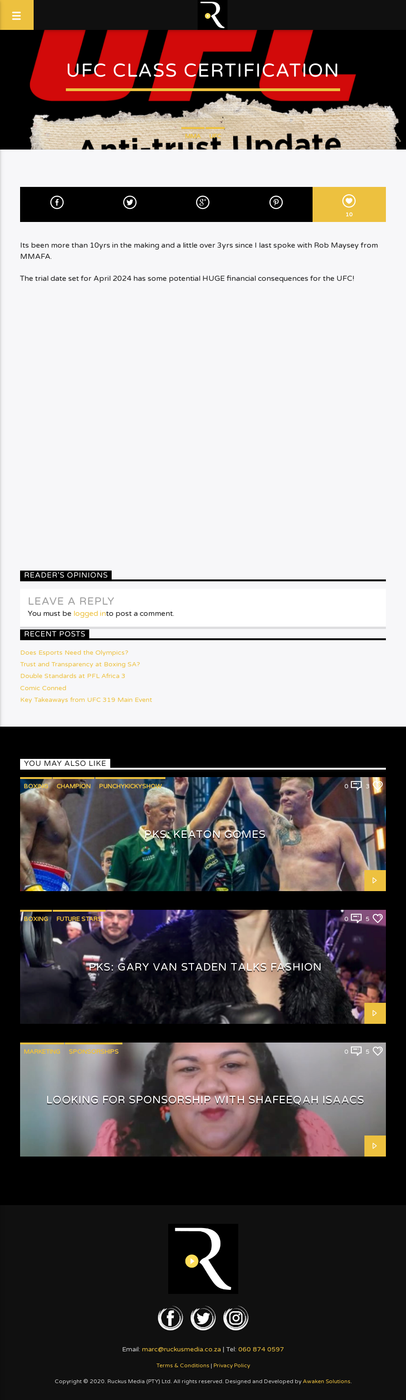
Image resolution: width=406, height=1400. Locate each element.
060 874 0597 (261, 1349)
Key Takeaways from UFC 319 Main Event (86, 700)
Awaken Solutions (326, 1381)
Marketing (42, 1052)
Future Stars (79, 919)
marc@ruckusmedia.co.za (181, 1349)
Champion (74, 786)
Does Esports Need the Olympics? (74, 653)
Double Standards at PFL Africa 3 (73, 676)
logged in (89, 613)
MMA (193, 136)
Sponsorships (94, 1052)
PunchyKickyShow (130, 786)
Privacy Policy (232, 1365)
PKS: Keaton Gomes (205, 834)
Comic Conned (43, 688)
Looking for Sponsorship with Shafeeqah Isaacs (205, 1099)
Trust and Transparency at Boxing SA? (80, 664)
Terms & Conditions (183, 1365)
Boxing (36, 786)
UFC (215, 136)
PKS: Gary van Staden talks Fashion (205, 967)
